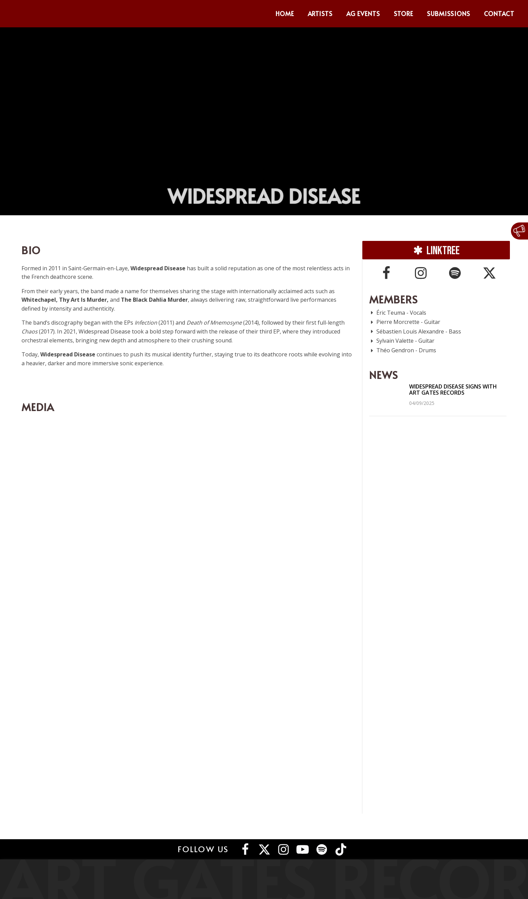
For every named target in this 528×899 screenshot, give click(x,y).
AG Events (363, 13)
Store (403, 13)
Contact (499, 13)
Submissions (449, 13)
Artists (320, 13)
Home (285, 13)
